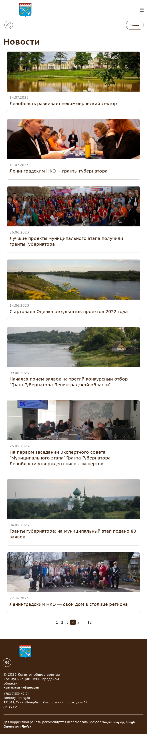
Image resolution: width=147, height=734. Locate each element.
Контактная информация (21, 687)
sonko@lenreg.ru (17, 698)
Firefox (26, 726)
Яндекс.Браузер (113, 722)
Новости (22, 41)
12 (89, 622)
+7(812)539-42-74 (16, 694)
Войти (135, 25)
